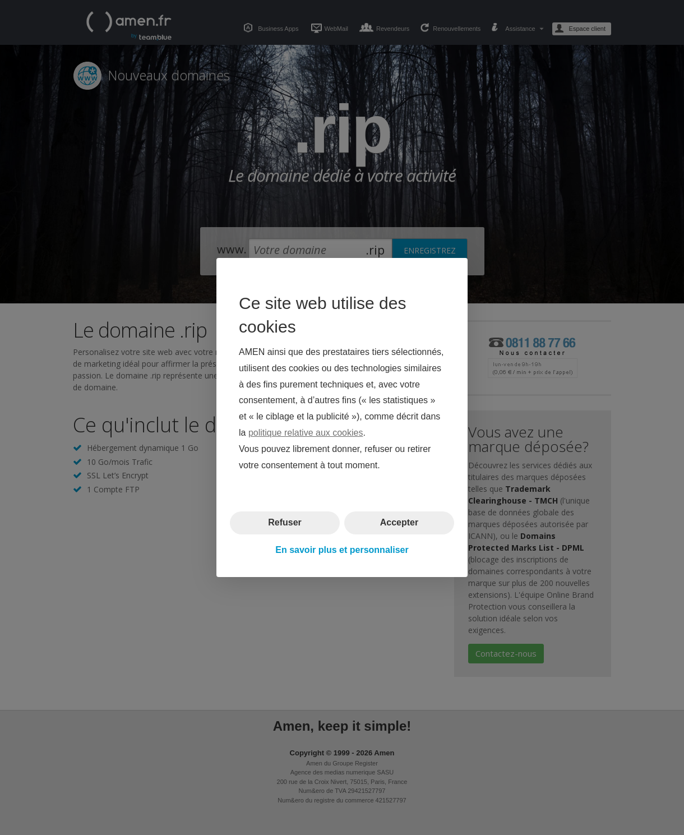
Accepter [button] (399, 522)
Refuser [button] (285, 522)
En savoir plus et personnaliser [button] (341, 550)
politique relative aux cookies (305, 432)
